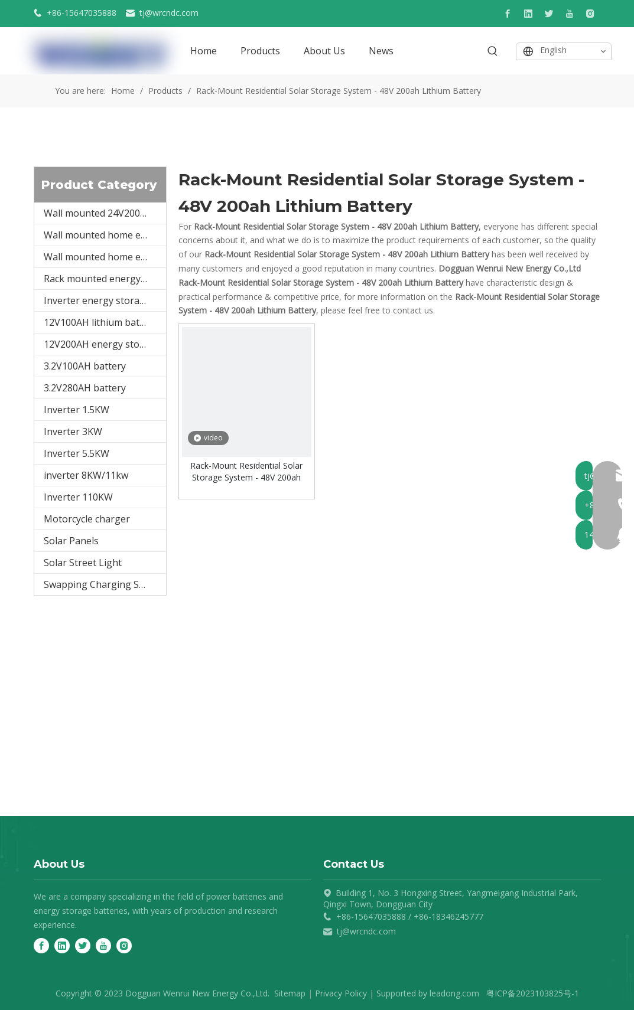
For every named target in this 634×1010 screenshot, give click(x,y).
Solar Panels (71, 540)
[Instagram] (590, 13)
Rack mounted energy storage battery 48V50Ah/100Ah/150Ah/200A (105, 278)
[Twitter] (549, 13)
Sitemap (289, 993)
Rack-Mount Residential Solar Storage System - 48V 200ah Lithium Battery (246, 471)
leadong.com (454, 993)
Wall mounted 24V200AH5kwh (105, 213)
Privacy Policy (341, 993)
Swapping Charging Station (104, 584)
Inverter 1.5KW (76, 409)
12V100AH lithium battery (100, 322)
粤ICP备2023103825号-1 (532, 993)
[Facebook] (507, 13)
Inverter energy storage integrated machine (105, 300)
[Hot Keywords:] (492, 51)
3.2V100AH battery (85, 365)
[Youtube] (569, 13)
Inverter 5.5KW (76, 453)
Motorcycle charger (87, 518)
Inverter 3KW (73, 431)
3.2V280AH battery (85, 387)
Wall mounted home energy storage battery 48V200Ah (105, 256)
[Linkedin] (528, 13)
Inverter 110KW (78, 497)
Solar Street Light (83, 562)
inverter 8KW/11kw (86, 475)
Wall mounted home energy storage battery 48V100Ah (105, 234)
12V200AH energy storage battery (105, 344)
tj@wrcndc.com (169, 12)
